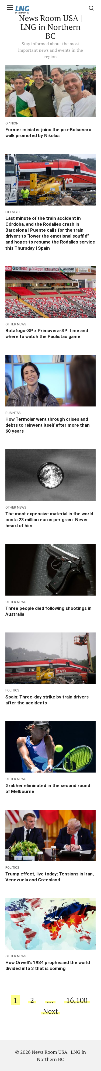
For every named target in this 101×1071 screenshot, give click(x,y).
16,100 (77, 1000)
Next (50, 1011)
